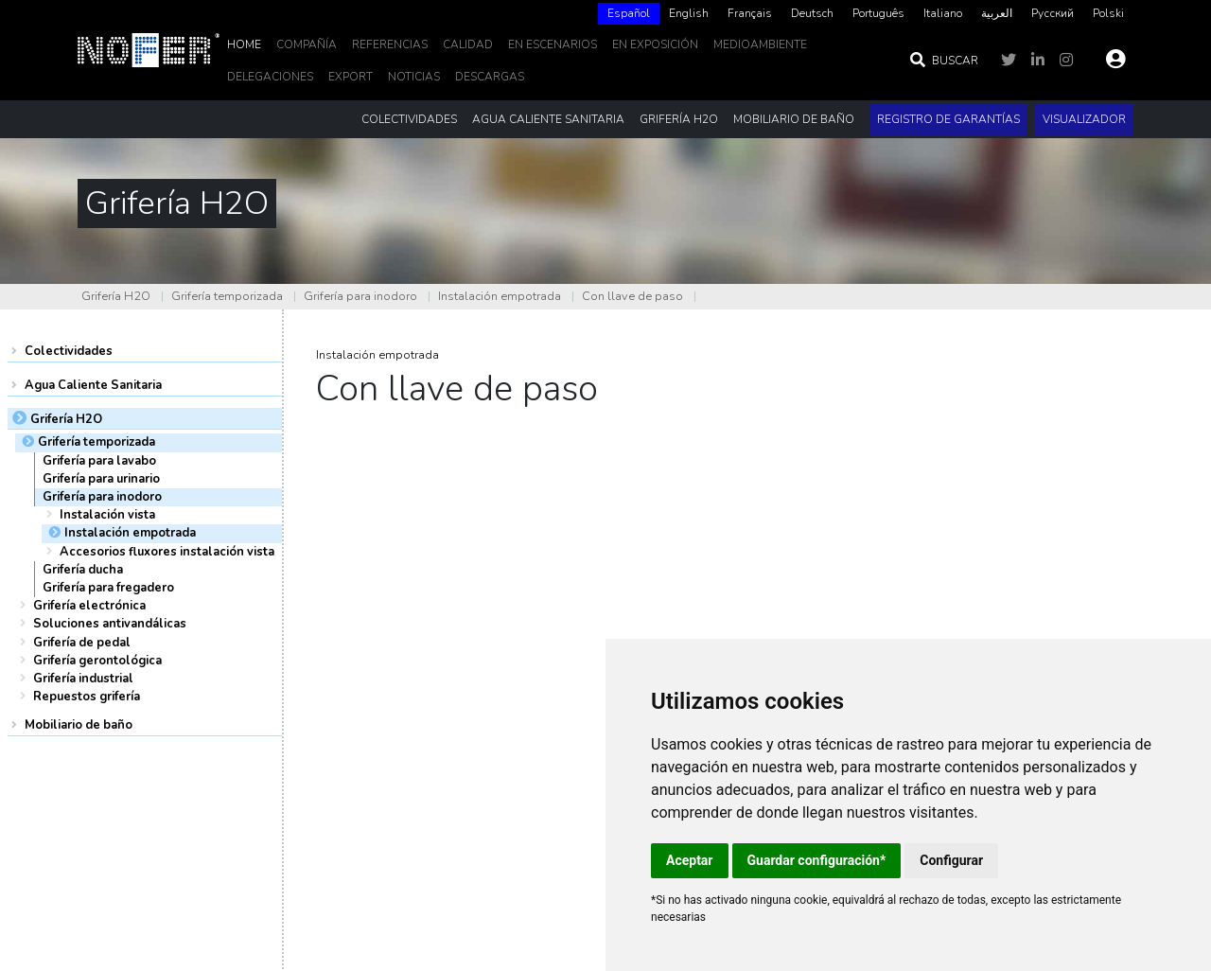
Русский (1052, 13)
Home (244, 44)
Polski (1108, 13)
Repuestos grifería (86, 696)
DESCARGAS (489, 76)
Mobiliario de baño (78, 724)
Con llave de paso (632, 296)
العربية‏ (996, 13)
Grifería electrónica (89, 605)
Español (628, 13)
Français (750, 13)
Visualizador (1084, 119)
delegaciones (270, 76)
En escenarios (552, 44)
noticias (414, 76)
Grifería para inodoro (360, 296)
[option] (688, 14)
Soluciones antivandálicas (109, 623)
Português (878, 13)
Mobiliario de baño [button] (793, 119)
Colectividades (69, 351)
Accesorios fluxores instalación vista (167, 551)
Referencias (390, 44)
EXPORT (350, 76)
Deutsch (812, 13)
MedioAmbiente (760, 44)
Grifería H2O (115, 296)
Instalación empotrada (499, 296)
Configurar (951, 860)
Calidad (468, 44)
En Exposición (655, 44)
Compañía (306, 44)
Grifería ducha (83, 569)
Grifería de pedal (82, 642)
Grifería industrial (83, 678)
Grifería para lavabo (99, 460)
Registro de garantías (948, 119)
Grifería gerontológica (97, 660)
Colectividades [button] (409, 119)
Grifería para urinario (101, 478)
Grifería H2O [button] (679, 119)
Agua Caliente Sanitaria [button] (548, 119)
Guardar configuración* (816, 860)
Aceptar (689, 860)
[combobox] (628, 14)
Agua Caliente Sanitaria (93, 385)
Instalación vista (107, 514)
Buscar (943, 60)
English (689, 13)
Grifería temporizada (227, 296)
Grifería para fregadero (108, 587)
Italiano (942, 13)
